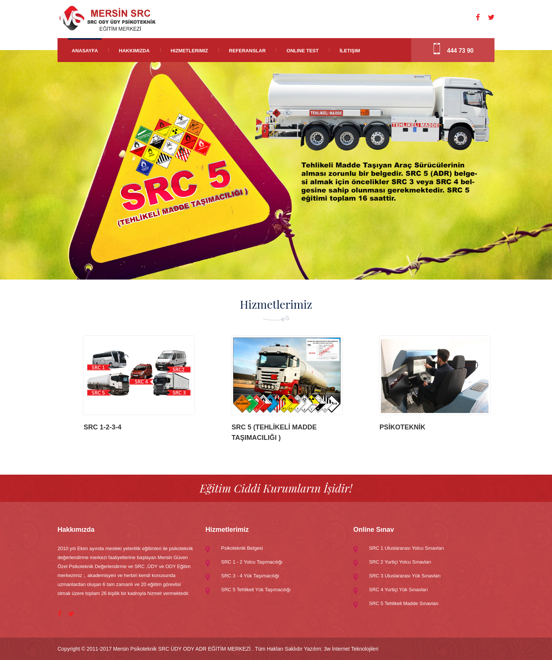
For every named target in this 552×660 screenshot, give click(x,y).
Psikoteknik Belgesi (242, 548)
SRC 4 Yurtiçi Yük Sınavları (398, 589)
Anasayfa (85, 50)
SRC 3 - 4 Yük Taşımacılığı (250, 576)
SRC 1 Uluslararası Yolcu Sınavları (406, 548)
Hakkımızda (134, 50)
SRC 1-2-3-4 (102, 427)
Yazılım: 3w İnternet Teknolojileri (341, 649)
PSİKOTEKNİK (402, 427)
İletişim (349, 50)
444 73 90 (460, 50)
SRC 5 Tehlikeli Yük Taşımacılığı (256, 589)
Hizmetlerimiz (189, 50)
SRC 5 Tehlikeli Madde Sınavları (403, 603)
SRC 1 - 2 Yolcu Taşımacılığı (252, 562)
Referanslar (247, 50)
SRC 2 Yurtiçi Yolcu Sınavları (400, 562)
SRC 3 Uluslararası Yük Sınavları (405, 576)
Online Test (302, 50)
